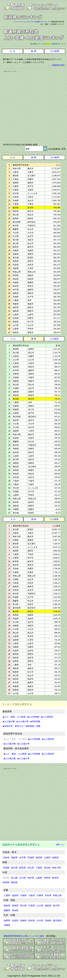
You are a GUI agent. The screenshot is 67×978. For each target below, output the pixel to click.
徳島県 (48, 906)
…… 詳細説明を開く (56, 65)
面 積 (33, 157)
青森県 (14, 858)
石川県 (22, 878)
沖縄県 (7, 925)
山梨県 (39, 878)
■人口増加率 (47, 717)
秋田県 (39, 858)
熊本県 (31, 920)
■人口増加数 (33, 717)
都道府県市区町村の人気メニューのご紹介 (24, 936)
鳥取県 (7, 906)
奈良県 (48, 895)
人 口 (12, 157)
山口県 (40, 906)
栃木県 (14, 868)
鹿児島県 (57, 920)
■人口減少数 (9, 721)
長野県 (47, 878)
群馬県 (22, 868)
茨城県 (6, 868)
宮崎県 (48, 920)
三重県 (7, 895)
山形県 (47, 858)
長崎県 (23, 920)
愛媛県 (7, 910)
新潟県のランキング (42, 22)
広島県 (31, 906)
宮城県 (31, 858)
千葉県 (39, 868)
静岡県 (6, 882)
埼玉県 (31, 868)
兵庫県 (40, 895)
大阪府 (31, 895)
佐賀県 (15, 920)
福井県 (31, 878)
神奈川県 (56, 868)
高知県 (15, 910)
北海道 (6, 858)
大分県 (40, 920)
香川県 (56, 906)
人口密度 (54, 157)
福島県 (55, 858)
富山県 (14, 878)
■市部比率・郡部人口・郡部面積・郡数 (22, 726)
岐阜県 (55, 878)
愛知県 (14, 882)
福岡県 (7, 920)
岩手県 (22, 858)
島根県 (15, 906)
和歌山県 (57, 895)
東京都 (47, 868)
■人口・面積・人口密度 (14, 717)
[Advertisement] (33, 106)
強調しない (60, 844)
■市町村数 (35, 721)
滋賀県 (15, 895)
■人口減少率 (23, 721)
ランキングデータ (26, 22)
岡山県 (23, 906)
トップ (15, 22)
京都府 (23, 895)
